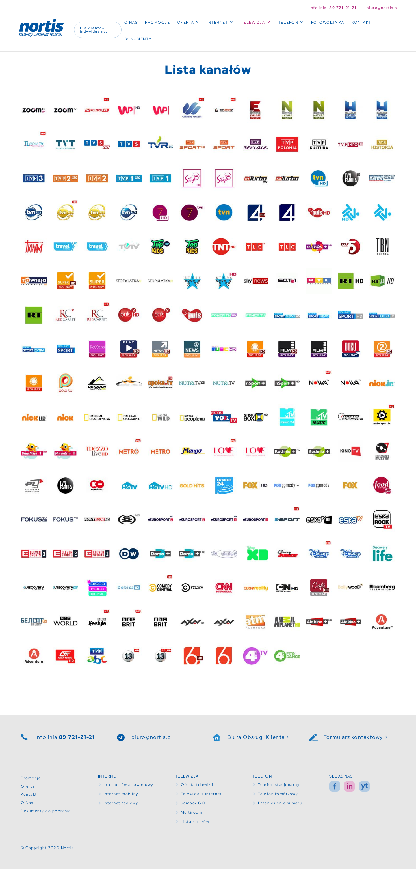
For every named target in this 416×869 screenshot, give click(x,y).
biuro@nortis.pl (152, 737)
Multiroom (192, 812)
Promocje (157, 22)
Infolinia (65, 737)
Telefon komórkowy (278, 793)
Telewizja (253, 22)
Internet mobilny (121, 793)
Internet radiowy (121, 803)
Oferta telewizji (197, 784)
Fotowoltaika (328, 22)
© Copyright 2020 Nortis (47, 847)
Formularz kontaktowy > (356, 737)
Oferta (185, 22)
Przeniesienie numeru (280, 803)
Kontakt (362, 22)
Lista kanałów (195, 821)
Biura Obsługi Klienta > (258, 737)
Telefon (288, 22)
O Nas (131, 22)
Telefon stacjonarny (279, 784)
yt (364, 786)
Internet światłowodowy (128, 784)
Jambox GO (193, 803)
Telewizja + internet (201, 793)
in (349, 786)
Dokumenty (138, 38)
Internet (217, 22)
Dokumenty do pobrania (46, 810)
